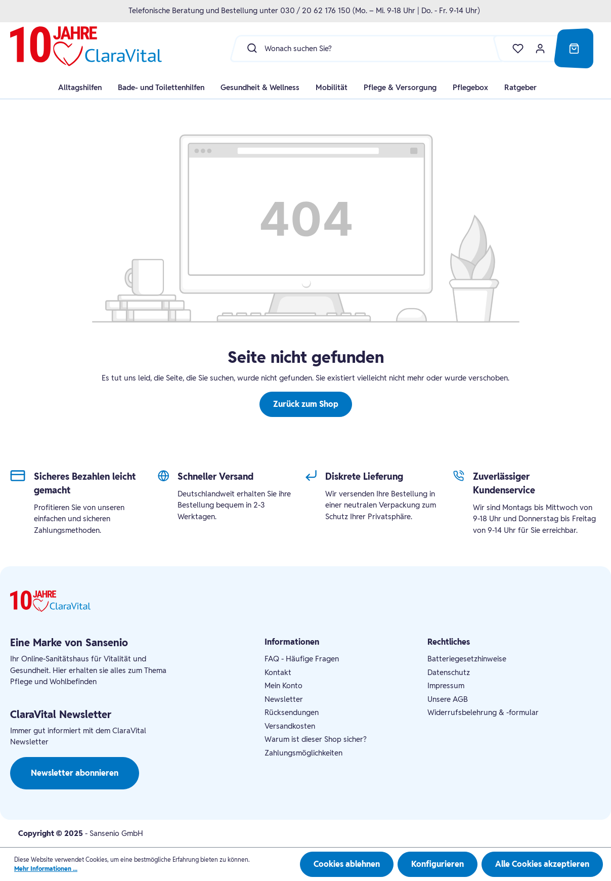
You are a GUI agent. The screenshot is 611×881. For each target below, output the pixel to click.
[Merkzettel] (513, 48)
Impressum (445, 685)
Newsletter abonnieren (74, 773)
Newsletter (284, 699)
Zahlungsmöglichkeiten (303, 753)
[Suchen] (249, 48)
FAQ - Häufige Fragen (302, 658)
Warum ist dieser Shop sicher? (316, 739)
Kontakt (278, 672)
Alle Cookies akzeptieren (542, 864)
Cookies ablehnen (347, 864)
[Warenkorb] (574, 48)
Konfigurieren (437, 864)
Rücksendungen (292, 712)
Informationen (292, 642)
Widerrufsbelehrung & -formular (483, 712)
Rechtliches (448, 642)
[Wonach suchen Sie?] (385, 48)
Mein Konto (283, 685)
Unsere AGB (447, 699)
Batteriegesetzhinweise (466, 658)
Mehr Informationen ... (45, 868)
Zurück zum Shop (305, 404)
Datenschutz (448, 672)
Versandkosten (290, 726)
